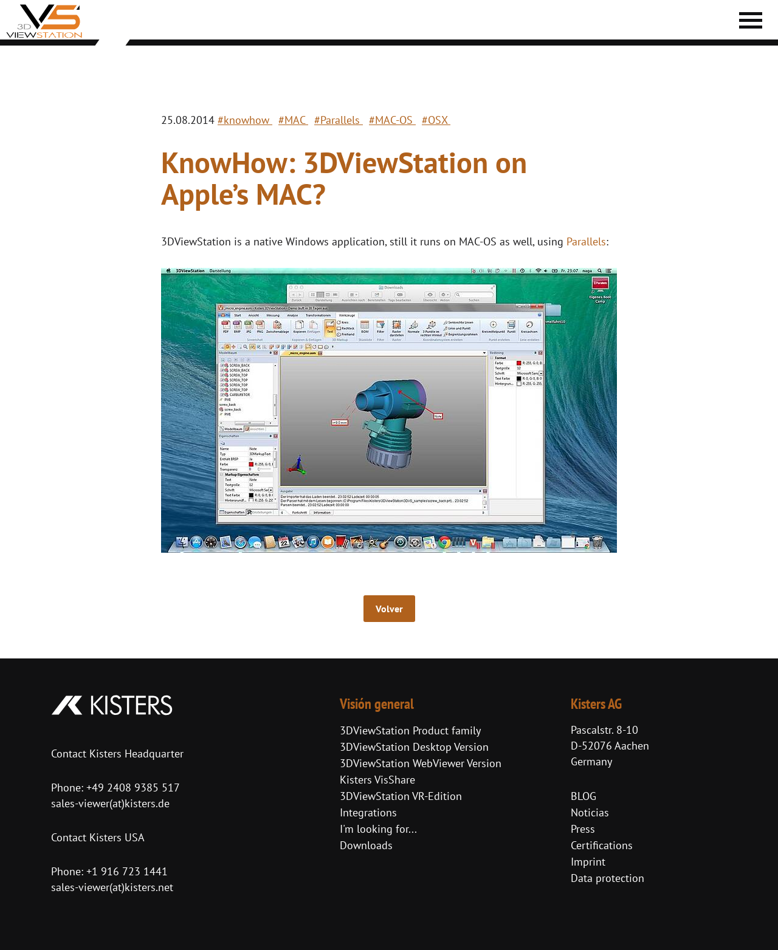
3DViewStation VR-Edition (401, 796)
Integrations (368, 812)
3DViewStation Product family (410, 730)
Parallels (586, 241)
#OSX (436, 120)
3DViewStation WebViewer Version (420, 763)
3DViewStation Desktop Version (414, 747)
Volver (389, 609)
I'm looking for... (378, 829)
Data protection (607, 878)
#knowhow (245, 120)
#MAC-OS (392, 120)
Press (583, 829)
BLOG (583, 796)
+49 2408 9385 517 (131, 788)
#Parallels (338, 120)
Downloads (366, 845)
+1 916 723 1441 (127, 871)
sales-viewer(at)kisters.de (110, 803)
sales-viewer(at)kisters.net (112, 887)
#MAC (293, 120)
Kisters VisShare (377, 780)
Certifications (602, 845)
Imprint (588, 862)
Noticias (590, 812)
